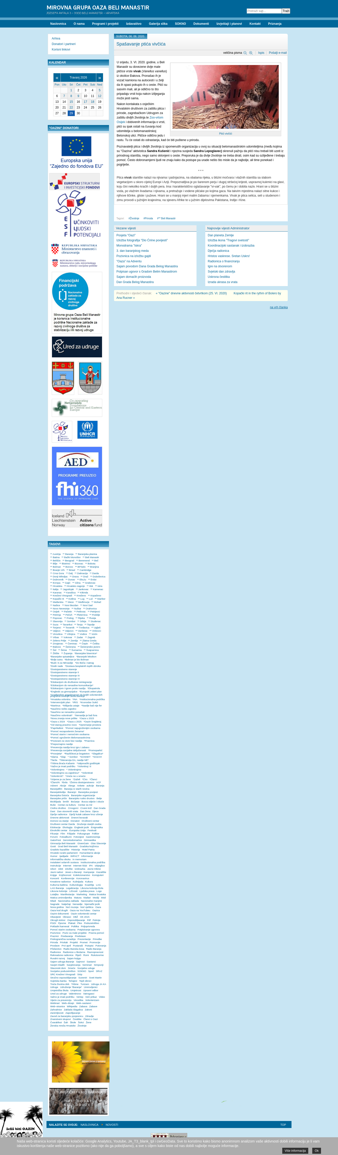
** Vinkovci (95, 630)
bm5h (66, 801)
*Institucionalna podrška (92, 699)
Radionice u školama (74, 952)
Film (62, 833)
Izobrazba (80, 868)
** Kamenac (96, 589)
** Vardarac (82, 630)
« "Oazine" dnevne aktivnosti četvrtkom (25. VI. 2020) (191, 293)
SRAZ (99, 971)
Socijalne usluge (86, 968)
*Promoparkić (95, 750)
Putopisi (89, 945)
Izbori (53, 868)
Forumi (54, 836)
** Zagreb (90, 637)
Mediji (96, 897)
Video (102, 996)
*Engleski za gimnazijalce (63, 691)
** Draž (84, 576)
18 (92, 102)
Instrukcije (55, 865)
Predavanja (67, 936)
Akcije (63, 785)
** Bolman (55, 566)
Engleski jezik (81, 827)
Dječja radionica (218, 251)
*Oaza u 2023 (86, 718)
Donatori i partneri (64, 44)
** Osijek (55, 611)
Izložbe (68, 868)
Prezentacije (84, 939)
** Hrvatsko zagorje (74, 586)
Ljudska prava (87, 891)
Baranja (100, 785)
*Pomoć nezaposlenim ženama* (67, 731)
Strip (79, 974)
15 (71, 102)
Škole (73, 1022)
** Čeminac (71, 643)
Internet (67, 865)
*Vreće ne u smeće (75, 776)
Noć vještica (87, 907)
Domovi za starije (59, 820)
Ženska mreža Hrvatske (63, 1025)
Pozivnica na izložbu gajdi (133, 256)
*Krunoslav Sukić (89, 702)
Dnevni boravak (79, 817)
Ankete (80, 785)
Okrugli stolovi (57, 920)
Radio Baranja (93, 948)
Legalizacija (72, 888)
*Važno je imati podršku (62, 766)
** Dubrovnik (57, 579)
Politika (75, 926)
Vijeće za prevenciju (61, 1000)
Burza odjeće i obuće (93, 801)
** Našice (55, 605)
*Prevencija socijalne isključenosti (68, 750)
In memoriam (79, 859)
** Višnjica (69, 634)
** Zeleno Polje (58, 640)
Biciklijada (55, 801)
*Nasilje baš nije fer (91, 705)
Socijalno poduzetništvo (63, 971)
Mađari (87, 897)
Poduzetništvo (91, 923)
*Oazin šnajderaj (92, 721)
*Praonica (89, 740)
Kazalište (101, 872)
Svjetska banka (58, 980)
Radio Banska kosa (74, 948)
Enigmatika (97, 827)
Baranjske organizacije (83, 795)
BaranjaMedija (58, 792)
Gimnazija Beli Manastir (63, 843)
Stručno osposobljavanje (63, 977)
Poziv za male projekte (74, 932)
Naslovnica (89, 1124)
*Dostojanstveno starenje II (64, 672)
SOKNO (82, 971)
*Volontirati (87, 772)
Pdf (88, 920)
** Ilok (90, 586)
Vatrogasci (88, 993)
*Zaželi (76, 779)
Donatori (75, 820)
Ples (79, 923)
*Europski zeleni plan (90, 691)
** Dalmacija (81, 573)
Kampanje (89, 872)
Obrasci (67, 916)
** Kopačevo (94, 595)
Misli (103, 897)
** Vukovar (66, 637)
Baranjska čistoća (59, 795)
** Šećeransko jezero (89, 646)
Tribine (74, 984)
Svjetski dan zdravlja (221, 271)
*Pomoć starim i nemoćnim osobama (69, 734)
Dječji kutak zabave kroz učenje (86, 814)
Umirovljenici (90, 987)
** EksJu (81, 579)
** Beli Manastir (167, 218)
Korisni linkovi (61, 49)
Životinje (134, 218)
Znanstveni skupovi (60, 1019)
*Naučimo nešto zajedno (63, 708)
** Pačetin (67, 611)
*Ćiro (85, 779)
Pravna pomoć (96, 932)
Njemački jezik (92, 904)
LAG (98, 884)
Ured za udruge (58, 993)
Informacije (87, 856)
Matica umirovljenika (61, 897)
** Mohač (96, 602)
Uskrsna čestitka (219, 277)
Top (283, 1124)
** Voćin (93, 634)
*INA (75, 699)
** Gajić (66, 582)
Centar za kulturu (67, 804)
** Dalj (69, 573)
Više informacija (295, 1150)
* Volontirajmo (73, 769)
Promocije (95, 942)
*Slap (63, 756)
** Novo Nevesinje (60, 608)
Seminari (87, 964)
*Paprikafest (56, 728)
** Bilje (53, 563)
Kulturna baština (59, 884)
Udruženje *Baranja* (71, 987)
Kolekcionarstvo (81, 875)
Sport (91, 971)
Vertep (79, 996)
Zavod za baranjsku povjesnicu (66, 1016)
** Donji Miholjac (59, 576)
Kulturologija (76, 884)
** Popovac (56, 618)
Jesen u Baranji (73, 872)
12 (99, 96)
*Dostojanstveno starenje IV (65, 678)
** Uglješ (95, 627)
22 (71, 107)
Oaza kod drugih (59, 910)
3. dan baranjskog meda (132, 251)
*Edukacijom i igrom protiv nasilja (68, 688)
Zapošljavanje (73, 1012)
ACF (98, 782)
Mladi (53, 900)
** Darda (94, 573)
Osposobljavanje (76, 920)
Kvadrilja (89, 884)
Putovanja (101, 945)
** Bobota (90, 563)
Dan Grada (100, 808)
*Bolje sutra (56, 659)
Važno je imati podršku (62, 996)
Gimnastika (90, 840)
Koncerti (54, 878)
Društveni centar (90, 820)
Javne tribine (94, 868)
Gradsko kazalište (59, 849)
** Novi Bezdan (70, 605)
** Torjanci (55, 627)
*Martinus (55, 705)
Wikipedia (72, 1006)
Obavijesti (55, 916)
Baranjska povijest (88, 792)
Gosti (53, 846)
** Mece (69, 602)
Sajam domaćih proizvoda (133, 277)
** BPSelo (80, 566)
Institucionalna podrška (93, 862)
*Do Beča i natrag (84, 662)
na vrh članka (279, 307)
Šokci (81, 1022)
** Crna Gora (57, 573)
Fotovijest (79, 836)
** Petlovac (80, 611)
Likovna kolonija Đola (91, 888)
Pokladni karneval (59, 926)
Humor (54, 856)
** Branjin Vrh (57, 570)
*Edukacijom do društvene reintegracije (71, 682)
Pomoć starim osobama (63, 929)
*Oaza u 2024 (57, 721)
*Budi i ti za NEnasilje (61, 662)
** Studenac (94, 621)
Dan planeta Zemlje (221, 235)
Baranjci (72, 792)
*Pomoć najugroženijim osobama (82, 728)
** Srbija (82, 621)
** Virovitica (56, 634)
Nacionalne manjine (91, 900)
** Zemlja (73, 640)
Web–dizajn (68, 1003)
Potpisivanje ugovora (89, 929)
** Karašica (70, 592)
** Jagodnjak (67, 589)
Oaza (98, 907)
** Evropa (55, 582)
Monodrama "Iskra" (129, 245)
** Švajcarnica (91, 650)
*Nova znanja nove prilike (63, 718)
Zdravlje (89, 1016)
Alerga (71, 785)
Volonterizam (92, 1000)
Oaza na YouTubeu (80, 910)
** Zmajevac (56, 643)
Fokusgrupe (83, 833)
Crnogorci (73, 808)
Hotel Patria (88, 849)
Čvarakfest (56, 1022)
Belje (99, 798)
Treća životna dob (59, 984)
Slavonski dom (58, 968)
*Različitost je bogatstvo (77, 753)
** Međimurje (83, 602)
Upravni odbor (90, 990)
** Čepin (83, 643)
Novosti (112, 1124)
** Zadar (78, 637)
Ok (316, 1150)
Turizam (84, 984)
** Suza (54, 624)
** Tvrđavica (83, 627)
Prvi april (66, 945)
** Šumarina (75, 650)
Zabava (83, 1006)
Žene (88, 1022)
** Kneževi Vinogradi (61, 595)
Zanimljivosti (57, 1012)
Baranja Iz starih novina (76, 788)
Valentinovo (75, 993)
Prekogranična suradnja (63, 939)
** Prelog (69, 618)
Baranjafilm (56, 788)
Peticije (96, 920)
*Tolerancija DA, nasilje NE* (74, 760)
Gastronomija (93, 836)
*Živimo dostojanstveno (82, 782)
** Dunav (70, 579)
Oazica (96, 910)
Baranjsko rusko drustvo (81, 798)
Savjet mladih (57, 964)
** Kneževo (80, 595)
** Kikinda (83, 592)
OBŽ (75, 916)
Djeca (95, 811)
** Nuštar (76, 608)
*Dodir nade (56, 666)
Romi (86, 955)
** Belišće (55, 560)
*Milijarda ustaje (71, 705)
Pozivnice (55, 932)
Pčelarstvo (56, 948)
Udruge (54, 987)
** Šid (53, 650)
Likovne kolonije (58, 891)
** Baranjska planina (86, 554)
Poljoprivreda (88, 926)
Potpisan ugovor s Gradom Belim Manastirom (146, 271)
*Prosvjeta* (56, 753)
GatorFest (55, 840)
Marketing (81, 894)
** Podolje (95, 614)
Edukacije (55, 827)
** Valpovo (68, 630)
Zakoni (88, 1009)
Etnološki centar (58, 830)
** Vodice (82, 634)
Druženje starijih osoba (89, 824)
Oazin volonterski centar (83, 913)
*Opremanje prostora (90, 724)
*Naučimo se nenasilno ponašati (67, 712)
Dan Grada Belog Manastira (135, 282)
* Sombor (73, 756)
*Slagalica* (97, 753)
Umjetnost (75, 990)
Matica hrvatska (97, 894)
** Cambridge (84, 570)
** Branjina (93, 566)
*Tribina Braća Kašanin (62, 763)
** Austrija (55, 554)
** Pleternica (81, 614)
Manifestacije (67, 894)
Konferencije (67, 878)
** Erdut (92, 579)
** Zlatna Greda (88, 640)
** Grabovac (89, 582)
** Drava (74, 576)
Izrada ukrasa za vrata (223, 282)
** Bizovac (77, 563)
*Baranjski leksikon (86, 656)
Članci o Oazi (91, 1019)
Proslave (55, 945)
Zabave (93, 1006)
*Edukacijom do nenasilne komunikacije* (71, 685)
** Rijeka (80, 618)
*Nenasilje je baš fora (85, 715)
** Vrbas (54, 637)
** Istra (98, 586)
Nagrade (55, 904)
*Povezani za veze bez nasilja (66, 740)
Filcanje (54, 833)
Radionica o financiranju (224, 261)
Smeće (71, 968)
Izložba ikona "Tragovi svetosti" (228, 240)
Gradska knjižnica (89, 846)
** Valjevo (55, 630)
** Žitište (54, 653)
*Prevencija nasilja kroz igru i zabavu (69, 747)
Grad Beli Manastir (68, 846)
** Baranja (68, 554)
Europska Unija (77, 830)
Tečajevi (72, 980)
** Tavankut (66, 624)
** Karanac (56, 592)
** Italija (54, 589)
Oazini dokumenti (59, 913)
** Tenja (78, 624)
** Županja (66, 653)
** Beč (95, 560)
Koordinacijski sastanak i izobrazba (231, 245)
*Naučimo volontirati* (61, 715)
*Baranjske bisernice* (85, 653)
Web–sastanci (83, 1003)
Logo (99, 891)
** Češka (94, 643)
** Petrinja (55, 614)
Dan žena (85, 811)
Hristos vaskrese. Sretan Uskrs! (229, 256)
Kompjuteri (98, 875)
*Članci (93, 779)
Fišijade (71, 833)
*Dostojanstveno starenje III (65, 675)
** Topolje (89, 624)
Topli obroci (85, 980)
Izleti (60, 868)
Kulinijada (78, 881)
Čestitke (77, 1019)
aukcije (90, 785)
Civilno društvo (58, 808)
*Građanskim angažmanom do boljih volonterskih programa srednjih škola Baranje (76, 695)
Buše (53, 804)
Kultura (89, 881)
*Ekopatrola (94, 688)
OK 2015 (85, 916)
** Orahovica (90, 608)
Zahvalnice (56, 1009)
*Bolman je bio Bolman (76, 659)
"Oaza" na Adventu (129, 261)
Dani (52, 811)
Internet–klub (80, 865)
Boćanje (75, 801)
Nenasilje (77, 904)
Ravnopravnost (95, 952)
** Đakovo (55, 646)
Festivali (92, 830)
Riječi (78, 955)
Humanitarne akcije (90, 852)
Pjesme (62, 923)
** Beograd (68, 560)
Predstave (80, 936)
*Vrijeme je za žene (60, 779)
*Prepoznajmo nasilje (61, 744)
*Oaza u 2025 (74, 721)
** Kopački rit (57, 598)
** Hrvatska (56, 586)
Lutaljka (54, 894)
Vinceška (78, 1000)
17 (85, 102)
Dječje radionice (58, 814)
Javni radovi (56, 872)
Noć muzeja (72, 907)
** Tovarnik (68, 627)
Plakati (71, 923)
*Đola (64, 782)
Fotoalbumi (66, 836)
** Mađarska (56, 602)
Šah (66, 1022)
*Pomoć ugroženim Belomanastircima (70, 737)
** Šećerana (69, 646)
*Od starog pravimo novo (63, 724)
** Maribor (100, 598)
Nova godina (57, 907)
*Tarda (53, 760)
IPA (91, 865)
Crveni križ (86, 808)
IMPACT (75, 856)
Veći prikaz (91, 996)
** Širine (62, 650)
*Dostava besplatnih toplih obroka (83, 666)
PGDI (53, 923)
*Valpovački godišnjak (88, 763)
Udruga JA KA (98, 984)
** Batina (55, 557)
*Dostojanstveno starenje (63, 669)
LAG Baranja (57, 888)
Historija (75, 849)
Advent (54, 785)
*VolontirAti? (56, 776)
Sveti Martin (95, 977)
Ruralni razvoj (57, 958)
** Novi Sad (86, 605)
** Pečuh (67, 614)
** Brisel (70, 570)
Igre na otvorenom (220, 266)
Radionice (55, 952)
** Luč (89, 598)
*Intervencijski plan (60, 702)
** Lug (81, 598)
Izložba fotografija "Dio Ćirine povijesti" (142, 240)
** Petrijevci (94, 611)
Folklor (95, 833)
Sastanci (91, 961)
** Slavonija (56, 621)
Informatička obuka (60, 859)
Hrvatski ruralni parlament (64, 852)
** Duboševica (97, 576)
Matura (78, 897)
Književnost (65, 875)
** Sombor (70, 621)
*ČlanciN (55, 782)
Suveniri (82, 977)
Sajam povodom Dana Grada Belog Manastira (147, 266)
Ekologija (67, 827)
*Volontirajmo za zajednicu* (64, 772)
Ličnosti (73, 891)
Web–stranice (57, 1006)
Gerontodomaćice (72, 840)
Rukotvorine (97, 955)
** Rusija (91, 618)
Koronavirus (82, 878)
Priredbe (97, 939)
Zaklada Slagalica (73, 1009)
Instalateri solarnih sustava (64, 862)
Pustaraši (78, 945)
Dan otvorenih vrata (67, 811)
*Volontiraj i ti (84, 766)
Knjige (53, 875)
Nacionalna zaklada (68, 900)
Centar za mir (85, 804)
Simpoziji (98, 964)
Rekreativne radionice (62, 955)
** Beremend (83, 560)
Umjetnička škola (59, 990)
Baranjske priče (58, 798)
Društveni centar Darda (62, 824)
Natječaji (66, 904)
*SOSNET (85, 756)
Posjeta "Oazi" (126, 235)
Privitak (64, 942)
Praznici (54, 936)
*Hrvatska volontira (60, 699)
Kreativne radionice (60, 881)
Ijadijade (64, 856)
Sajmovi (80, 961)
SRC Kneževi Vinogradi (62, 974)
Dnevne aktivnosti (59, 817)
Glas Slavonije (98, 843)
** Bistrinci (64, 563)
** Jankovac (82, 589)
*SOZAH (97, 756)
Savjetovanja (73, 964)
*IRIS (75, 702)
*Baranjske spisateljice (62, 656)
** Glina (76, 582)
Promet (84, 942)
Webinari (55, 1003)
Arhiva (56, 38)
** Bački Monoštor (71, 557)
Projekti (74, 942)
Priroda (149, 218)
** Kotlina (71, 598)
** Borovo (68, 566)
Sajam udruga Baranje (62, 961)
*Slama (54, 756)
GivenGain (83, 843)
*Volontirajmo (57, 769)
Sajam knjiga (74, 958)
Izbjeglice (100, 865)
